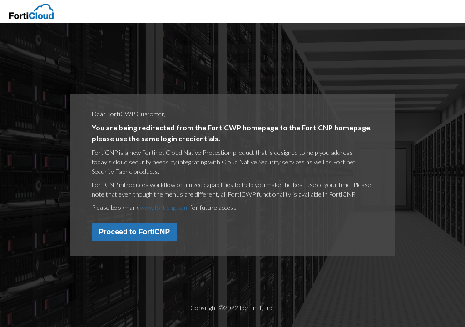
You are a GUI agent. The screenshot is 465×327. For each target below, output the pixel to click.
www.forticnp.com (164, 207)
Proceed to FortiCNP (134, 232)
